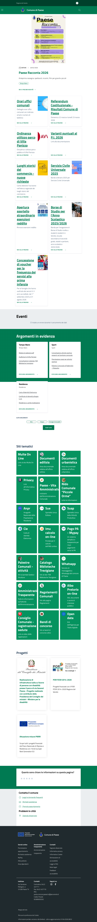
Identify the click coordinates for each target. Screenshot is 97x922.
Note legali (53, 867)
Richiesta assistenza (24, 854)
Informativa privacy (56, 851)
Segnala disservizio (56, 848)
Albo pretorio (22, 861)
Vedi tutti (48, 427)
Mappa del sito (22, 910)
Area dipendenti (23, 864)
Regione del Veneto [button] (21, 3)
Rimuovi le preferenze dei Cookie (28, 915)
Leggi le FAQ (54, 864)
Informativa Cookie (56, 854)
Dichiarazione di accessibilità (55, 859)
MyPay (20, 857)
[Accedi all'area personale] (78, 3)
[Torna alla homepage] (50, 834)
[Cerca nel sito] (79, 10)
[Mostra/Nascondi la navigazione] (2, 10)
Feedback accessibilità (54, 872)
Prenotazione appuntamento (23, 849)
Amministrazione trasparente (39, 851)
